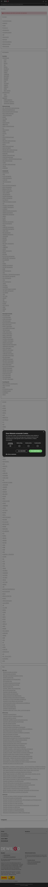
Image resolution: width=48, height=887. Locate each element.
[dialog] (24, 443)
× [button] (43, 431)
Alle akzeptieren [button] (35, 451)
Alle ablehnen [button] (21, 451)
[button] (11, 454)
